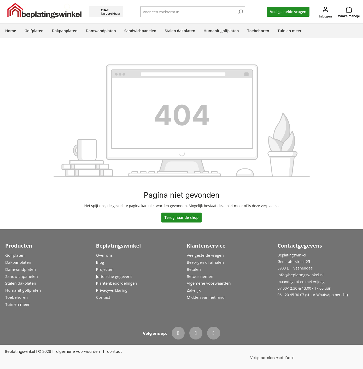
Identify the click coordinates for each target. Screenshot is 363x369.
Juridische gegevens (114, 276)
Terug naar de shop (182, 217)
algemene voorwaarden (78, 351)
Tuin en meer (17, 304)
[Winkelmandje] (349, 12)
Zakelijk (194, 290)
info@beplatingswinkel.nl (301, 274)
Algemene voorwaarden (209, 283)
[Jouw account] (325, 11)
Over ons (104, 255)
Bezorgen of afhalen (205, 262)
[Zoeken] (240, 12)
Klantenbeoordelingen (116, 283)
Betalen (194, 269)
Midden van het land (206, 297)
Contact (103, 297)
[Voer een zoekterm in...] (192, 12)
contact (114, 351)
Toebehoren (16, 297)
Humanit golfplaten (23, 290)
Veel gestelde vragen (288, 11)
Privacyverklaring (111, 290)
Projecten (105, 269)
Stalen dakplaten (20, 283)
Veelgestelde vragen (205, 255)
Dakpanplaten (18, 262)
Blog (100, 262)
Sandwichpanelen (21, 276)
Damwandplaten (20, 269)
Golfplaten (15, 255)
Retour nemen (200, 276)
